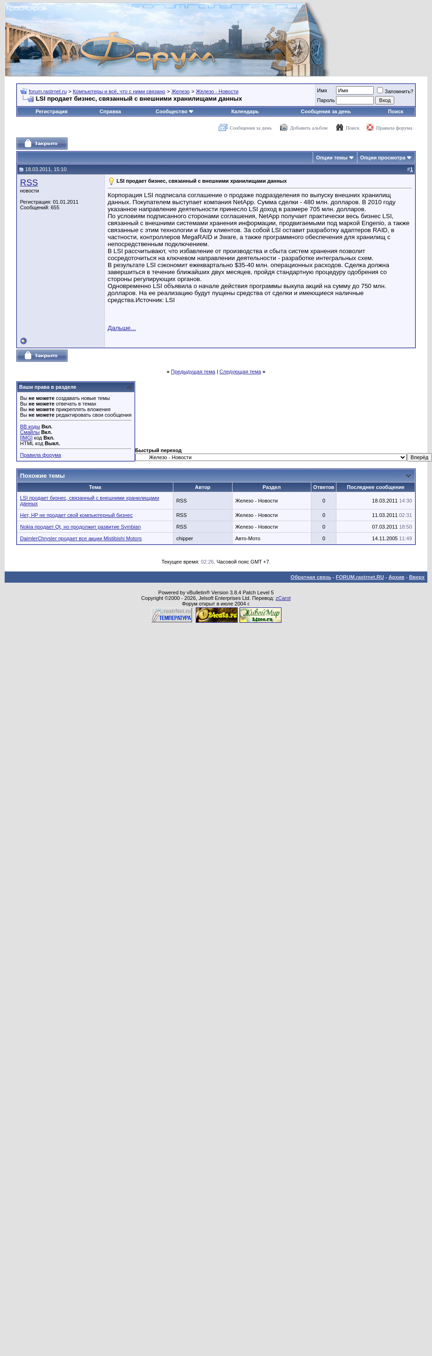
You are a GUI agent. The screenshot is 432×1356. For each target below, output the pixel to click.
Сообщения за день (326, 111)
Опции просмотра (382, 157)
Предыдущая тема (193, 371)
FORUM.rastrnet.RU (360, 577)
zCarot (283, 598)
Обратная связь (311, 577)
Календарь (245, 111)
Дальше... (122, 327)
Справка (110, 111)
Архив (397, 577)
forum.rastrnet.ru (48, 91)
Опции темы (331, 157)
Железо (180, 91)
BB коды (30, 426)
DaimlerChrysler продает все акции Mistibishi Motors (81, 538)
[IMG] (26, 438)
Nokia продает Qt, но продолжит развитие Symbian (80, 527)
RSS (29, 182)
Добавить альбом (308, 128)
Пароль (326, 100)
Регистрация (51, 111)
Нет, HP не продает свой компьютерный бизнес (76, 515)
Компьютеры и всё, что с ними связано (119, 91)
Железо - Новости (217, 91)
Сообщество (175, 111)
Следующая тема (240, 371)
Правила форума (394, 128)
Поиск (396, 111)
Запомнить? (395, 91)
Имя (322, 90)
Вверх (417, 577)
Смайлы (30, 432)
